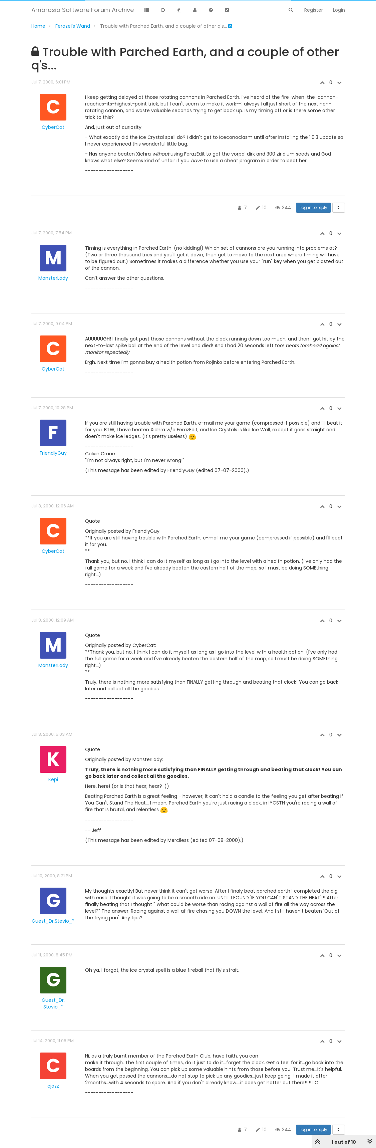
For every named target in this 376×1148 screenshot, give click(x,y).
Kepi (53, 779)
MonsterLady (53, 278)
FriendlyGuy (53, 453)
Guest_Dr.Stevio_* (53, 921)
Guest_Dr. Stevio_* (53, 1003)
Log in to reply (313, 207)
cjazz (53, 1086)
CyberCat (53, 127)
